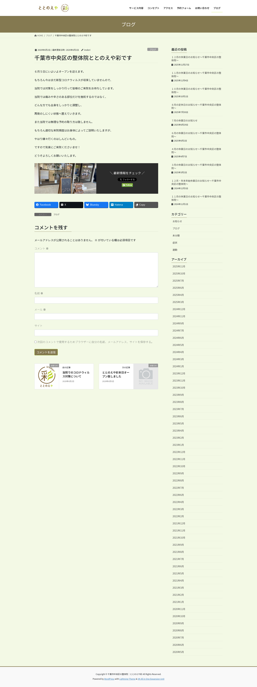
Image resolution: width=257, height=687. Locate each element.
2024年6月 (178, 337)
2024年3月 (178, 359)
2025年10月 (179, 273)
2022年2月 (178, 516)
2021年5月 (178, 573)
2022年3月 (178, 509)
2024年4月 (178, 352)
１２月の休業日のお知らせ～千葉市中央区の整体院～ (196, 58)
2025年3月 (178, 302)
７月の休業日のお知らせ (184, 120)
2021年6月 (178, 566)
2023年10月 (179, 387)
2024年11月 (179, 316)
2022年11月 (179, 459)
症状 (175, 242)
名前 (38, 293)
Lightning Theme (127, 678)
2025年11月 (179, 266)
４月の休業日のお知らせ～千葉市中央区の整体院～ (196, 150)
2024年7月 (178, 330)
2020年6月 (178, 644)
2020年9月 (178, 623)
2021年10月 (179, 537)
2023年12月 (179, 373)
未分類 (176, 235)
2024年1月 (178, 366)
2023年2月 (178, 437)
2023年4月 (178, 430)
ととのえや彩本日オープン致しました (115, 374)
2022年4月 (178, 502)
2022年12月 (179, 452)
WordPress (109, 678)
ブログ (153, 49)
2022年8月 (178, 480)
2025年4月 (178, 295)
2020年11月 (179, 609)
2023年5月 (178, 423)
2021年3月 (178, 587)
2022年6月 (178, 495)
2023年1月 (178, 444)
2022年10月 (179, 466)
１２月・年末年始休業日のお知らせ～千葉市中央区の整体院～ (196, 182)
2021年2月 (178, 594)
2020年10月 (179, 616)
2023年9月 (178, 394)
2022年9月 (178, 473)
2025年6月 (178, 287)
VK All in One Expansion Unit (151, 678)
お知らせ (177, 221)
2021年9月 (178, 544)
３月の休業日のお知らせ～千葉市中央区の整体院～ (196, 166)
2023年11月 (179, 380)
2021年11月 (179, 530)
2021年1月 (178, 602)
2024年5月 (178, 345)
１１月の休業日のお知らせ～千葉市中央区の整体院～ (196, 74)
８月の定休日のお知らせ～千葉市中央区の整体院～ (196, 106)
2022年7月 (178, 487)
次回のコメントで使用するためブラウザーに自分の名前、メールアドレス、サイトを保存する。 (95, 342)
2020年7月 (178, 637)
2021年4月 (178, 580)
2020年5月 (178, 652)
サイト (38, 325)
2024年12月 (179, 309)
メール (40, 309)
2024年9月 (178, 323)
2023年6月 (178, 416)
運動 (175, 249)
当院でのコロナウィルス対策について (76, 374)
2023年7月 (178, 409)
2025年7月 (178, 280)
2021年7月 (178, 559)
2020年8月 (178, 630)
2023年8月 (178, 402)
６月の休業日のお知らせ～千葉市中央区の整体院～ (196, 134)
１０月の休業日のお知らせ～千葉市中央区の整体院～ (196, 90)
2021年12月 (179, 523)
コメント (41, 248)
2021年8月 (178, 552)
